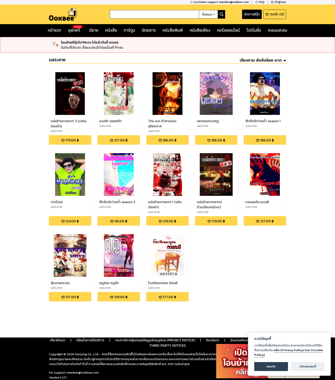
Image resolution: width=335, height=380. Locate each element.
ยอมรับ (271, 366)
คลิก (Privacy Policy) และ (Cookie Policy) (288, 352)
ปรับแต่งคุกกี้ (308, 366)
